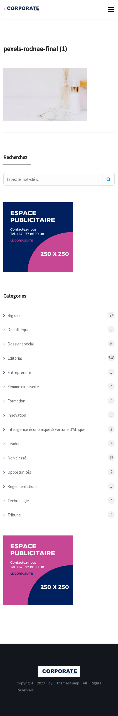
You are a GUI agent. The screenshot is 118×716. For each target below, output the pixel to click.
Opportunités (19, 472)
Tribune (14, 515)
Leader (14, 443)
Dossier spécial (21, 344)
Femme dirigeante (23, 386)
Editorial (15, 358)
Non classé (17, 458)
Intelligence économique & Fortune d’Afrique (46, 429)
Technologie (18, 500)
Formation (16, 401)
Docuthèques (19, 329)
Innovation (17, 415)
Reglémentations (23, 486)
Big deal (14, 315)
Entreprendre (19, 372)
